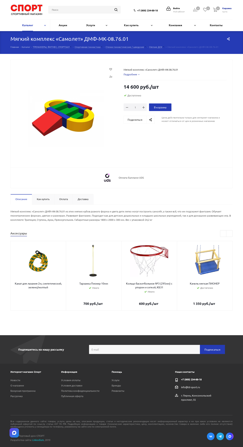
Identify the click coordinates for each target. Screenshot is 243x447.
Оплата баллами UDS (131, 177)
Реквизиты (118, 390)
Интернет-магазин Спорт (25, 371)
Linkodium (38, 439)
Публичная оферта (72, 396)
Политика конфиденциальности (80, 390)
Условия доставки (71, 385)
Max (230, 436)
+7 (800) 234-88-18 (147, 10)
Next (229, 233)
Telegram (220, 436)
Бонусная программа (23, 390)
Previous (223, 233)
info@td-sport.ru (190, 387)
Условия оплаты (70, 380)
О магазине (17, 385)
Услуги (115, 380)
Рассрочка (16, 396)
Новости (15, 380)
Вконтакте (211, 436)
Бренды (116, 385)
